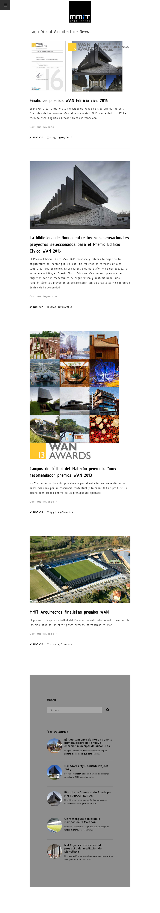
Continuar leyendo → (43, 126)
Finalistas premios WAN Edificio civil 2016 (69, 100)
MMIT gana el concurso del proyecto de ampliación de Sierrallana (83, 848)
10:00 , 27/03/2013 (61, 644)
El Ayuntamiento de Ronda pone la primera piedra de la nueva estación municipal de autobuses (88, 743)
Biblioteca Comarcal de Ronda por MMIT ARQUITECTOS (88, 794)
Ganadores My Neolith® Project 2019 (86, 768)
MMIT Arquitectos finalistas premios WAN (69, 612)
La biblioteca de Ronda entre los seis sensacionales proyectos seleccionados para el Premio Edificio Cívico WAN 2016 (79, 244)
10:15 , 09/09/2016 (61, 137)
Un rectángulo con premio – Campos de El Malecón (83, 820)
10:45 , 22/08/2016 (61, 307)
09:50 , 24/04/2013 (61, 512)
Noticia (38, 137)
